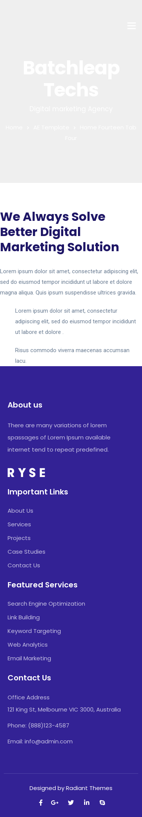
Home (14, 127)
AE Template (51, 127)
